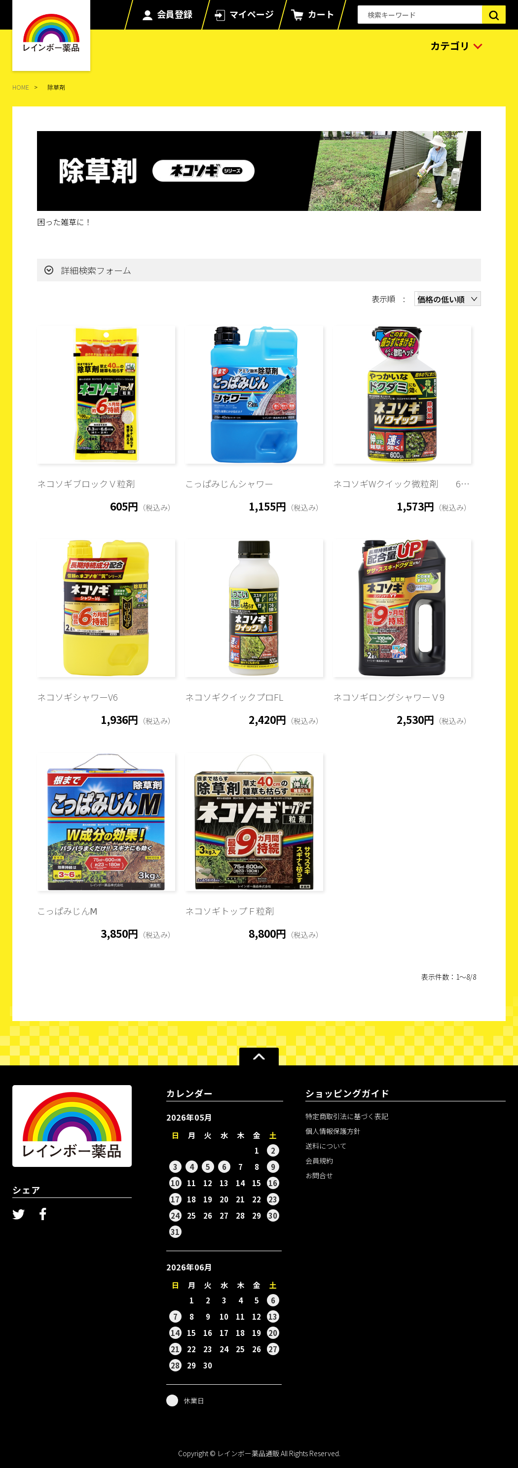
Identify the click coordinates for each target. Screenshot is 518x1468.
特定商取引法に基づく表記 (346, 1116)
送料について (326, 1146)
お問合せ (319, 1175)
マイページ (251, 13)
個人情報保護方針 (333, 1131)
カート (321, 13)
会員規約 (319, 1160)
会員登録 (174, 13)
